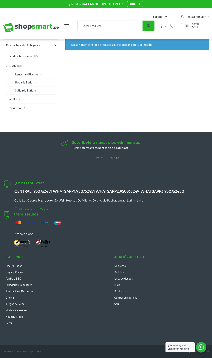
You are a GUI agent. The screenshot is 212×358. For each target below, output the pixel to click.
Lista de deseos (123, 278)
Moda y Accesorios (20, 56)
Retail (9, 323)
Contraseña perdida (125, 297)
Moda (11, 65)
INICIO (135, 4)
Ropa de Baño (23, 82)
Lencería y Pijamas (26, 74)
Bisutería (15, 108)
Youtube (114, 158)
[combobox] (110, 26)
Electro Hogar (14, 266)
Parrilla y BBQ (13, 278)
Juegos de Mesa (15, 304)
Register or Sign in (195, 16)
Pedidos (119, 272)
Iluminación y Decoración (20, 291)
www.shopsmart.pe (32, 351)
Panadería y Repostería (19, 285)
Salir (116, 304)
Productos (120, 291)
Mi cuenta (120, 266)
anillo (13, 99)
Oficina (10, 297)
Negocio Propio (15, 316)
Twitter (98, 158)
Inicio (117, 285)
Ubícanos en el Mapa (31, 209)
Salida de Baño (24, 90)
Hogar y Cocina (14, 272)
